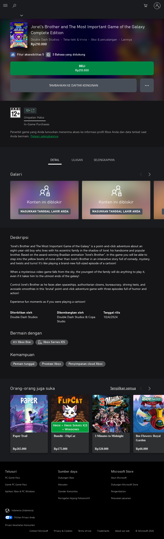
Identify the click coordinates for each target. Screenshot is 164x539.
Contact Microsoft (38, 530)
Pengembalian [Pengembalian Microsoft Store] (118, 491)
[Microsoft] (81, 3)
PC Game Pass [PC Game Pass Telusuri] (12, 477)
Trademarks (103, 530)
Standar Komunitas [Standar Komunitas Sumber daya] (68, 491)
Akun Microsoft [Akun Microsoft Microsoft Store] (119, 477)
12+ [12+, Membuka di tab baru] (30, 110)
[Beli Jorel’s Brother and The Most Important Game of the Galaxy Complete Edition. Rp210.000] (82, 68)
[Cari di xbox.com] (15, 5)
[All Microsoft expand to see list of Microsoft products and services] (5, 6)
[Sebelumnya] (141, 174)
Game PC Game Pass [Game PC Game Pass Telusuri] (16, 484)
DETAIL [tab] (54, 160)
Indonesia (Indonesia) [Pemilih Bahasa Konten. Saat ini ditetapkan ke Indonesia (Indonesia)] (23, 510)
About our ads (122, 530)
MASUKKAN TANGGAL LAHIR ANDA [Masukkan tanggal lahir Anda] (44, 211)
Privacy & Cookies (63, 530)
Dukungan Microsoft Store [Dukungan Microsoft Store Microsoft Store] (124, 484)
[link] (29, 424)
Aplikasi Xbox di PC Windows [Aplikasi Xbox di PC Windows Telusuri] (20, 491)
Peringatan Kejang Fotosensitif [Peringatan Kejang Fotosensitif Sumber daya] (74, 498)
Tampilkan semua (123, 388)
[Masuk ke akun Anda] (157, 6)
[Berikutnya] (149, 174)
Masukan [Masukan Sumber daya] (62, 484)
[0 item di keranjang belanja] (147, 6)
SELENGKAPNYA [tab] (104, 160)
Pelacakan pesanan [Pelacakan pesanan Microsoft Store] (121, 498)
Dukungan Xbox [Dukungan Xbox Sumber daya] (66, 477)
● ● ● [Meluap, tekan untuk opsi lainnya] (147, 85)
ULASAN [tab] (77, 160)
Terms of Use (84, 530)
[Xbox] (11, 15)
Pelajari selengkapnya (44, 136)
